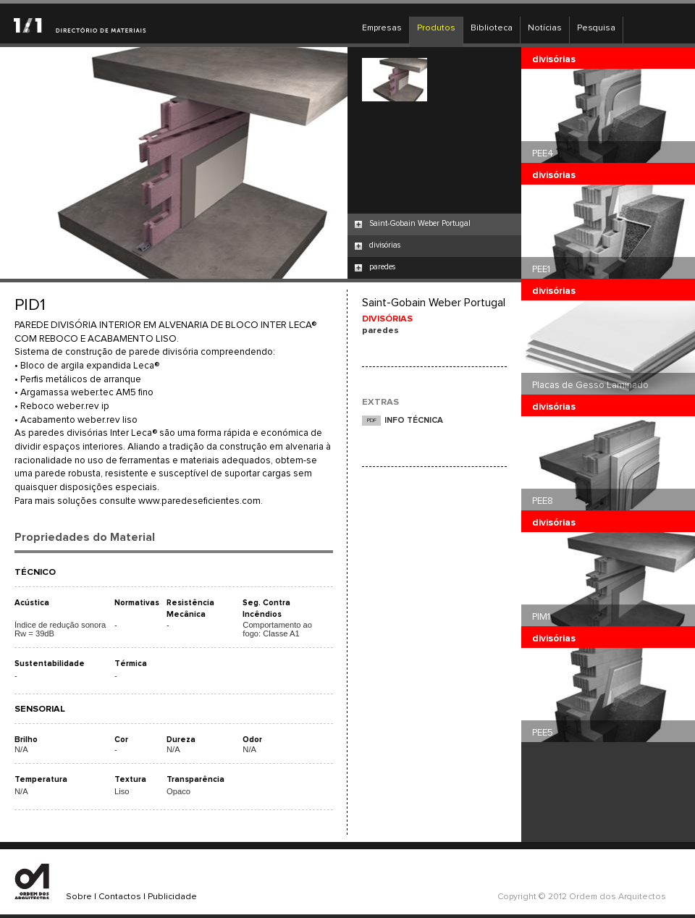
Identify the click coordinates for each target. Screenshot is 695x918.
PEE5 (542, 733)
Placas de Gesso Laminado (590, 385)
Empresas (382, 28)
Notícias (545, 28)
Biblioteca (492, 28)
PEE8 (542, 501)
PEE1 (541, 269)
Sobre (79, 897)
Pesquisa (596, 28)
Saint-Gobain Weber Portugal (420, 223)
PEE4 (543, 153)
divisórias (384, 245)
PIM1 (541, 617)
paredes (382, 267)
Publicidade (172, 897)
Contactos (119, 897)
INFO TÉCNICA (413, 420)
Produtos (436, 28)
